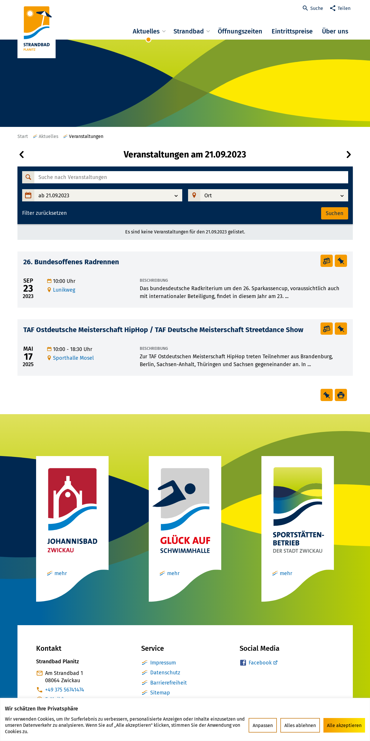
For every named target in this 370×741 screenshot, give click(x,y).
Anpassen (263, 725)
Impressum (163, 663)
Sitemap (160, 692)
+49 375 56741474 (64, 690)
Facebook (260, 663)
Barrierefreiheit (168, 683)
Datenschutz (165, 672)
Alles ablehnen (300, 725)
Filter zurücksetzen (44, 213)
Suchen (335, 213)
